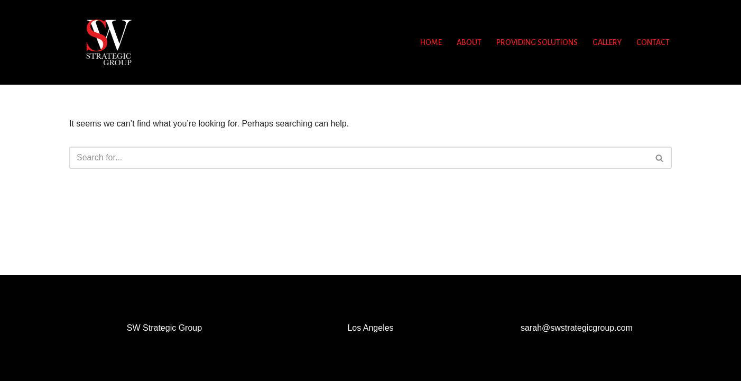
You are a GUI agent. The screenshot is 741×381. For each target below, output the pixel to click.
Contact (653, 42)
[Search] (358, 158)
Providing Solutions (537, 42)
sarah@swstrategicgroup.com (577, 327)
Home (431, 42)
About (469, 42)
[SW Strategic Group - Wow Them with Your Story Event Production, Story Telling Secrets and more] (109, 42)
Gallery (607, 42)
